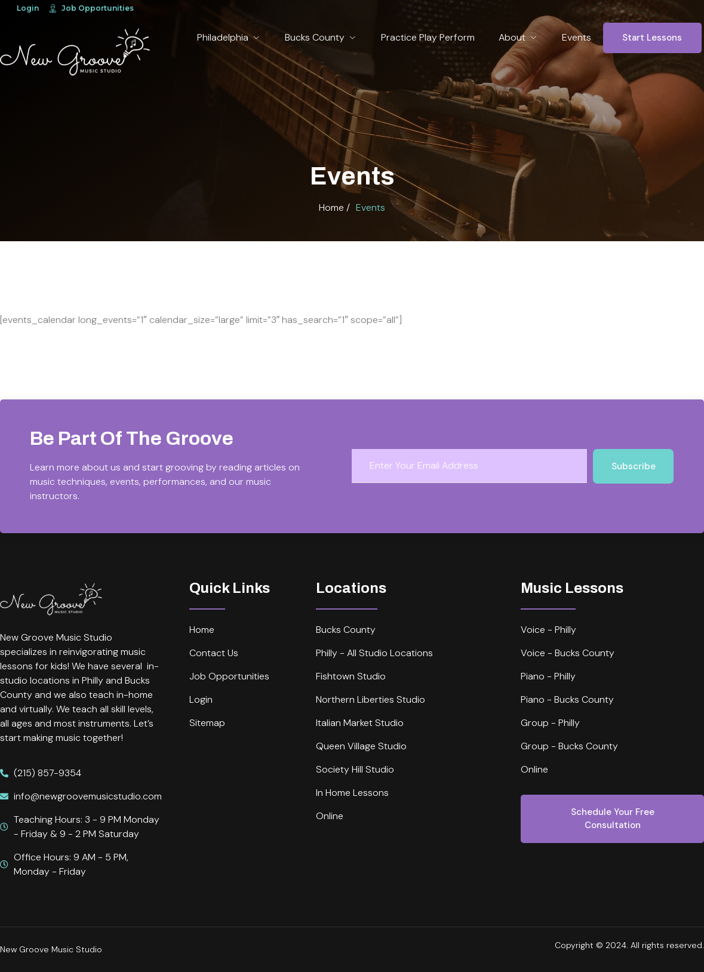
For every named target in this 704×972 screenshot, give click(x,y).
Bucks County (321, 37)
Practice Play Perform (428, 37)
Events (576, 37)
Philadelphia (229, 37)
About (518, 37)
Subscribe (633, 466)
